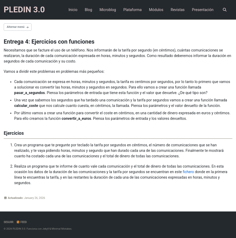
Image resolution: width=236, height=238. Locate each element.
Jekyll (45, 228)
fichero (188, 172)
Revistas (178, 10)
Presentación (203, 10)
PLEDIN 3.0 (24, 9)
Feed (21, 222)
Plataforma (132, 10)
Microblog (107, 10)
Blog (88, 10)
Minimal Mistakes (62, 228)
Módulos (156, 10)
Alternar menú (15, 27)
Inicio (72, 10)
